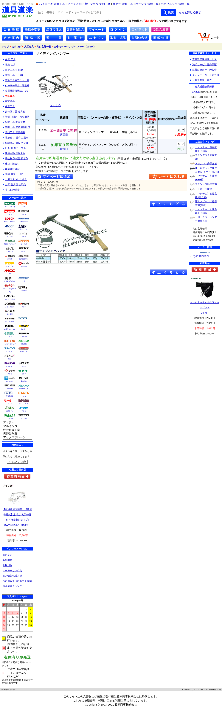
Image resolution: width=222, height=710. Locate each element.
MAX (23, 207)
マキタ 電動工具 (100, 3)
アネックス (23, 229)
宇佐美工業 (9, 396)
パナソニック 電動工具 (175, 3)
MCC (9, 274)
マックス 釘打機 (77, 3)
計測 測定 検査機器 (16, 116)
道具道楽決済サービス (203, 59)
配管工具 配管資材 (14, 122)
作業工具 (9, 106)
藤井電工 (10, 314)
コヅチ (23, 307)
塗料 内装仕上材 (13, 174)
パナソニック (23, 222)
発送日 (63, 133)
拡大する (55, 104)
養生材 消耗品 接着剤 (15, 158)
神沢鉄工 (24, 251)
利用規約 (7, 565)
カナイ (23, 374)
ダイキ (23, 366)
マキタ (9, 214)
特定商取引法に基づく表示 (17, 581)
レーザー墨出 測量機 (16, 85)
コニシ (9, 403)
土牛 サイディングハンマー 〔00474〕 (75, 46)
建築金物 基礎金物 (14, 153)
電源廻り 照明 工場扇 (15, 137)
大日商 (9, 259)
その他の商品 (201, 256)
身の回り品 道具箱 (14, 111)
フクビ (23, 411)
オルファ (24, 329)
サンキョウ (9, 366)
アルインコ (9, 351)
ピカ (9, 359)
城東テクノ (9, 411)
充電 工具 (9, 59)
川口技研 (10, 389)
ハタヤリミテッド (10, 344)
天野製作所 (17, 434)
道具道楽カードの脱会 (203, 69)
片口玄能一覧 (44, 46)
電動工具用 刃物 (13, 75)
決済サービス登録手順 (203, 64)
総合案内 (7, 554)
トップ (5, 46)
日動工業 (24, 344)
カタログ (16, 46)
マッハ (9, 229)
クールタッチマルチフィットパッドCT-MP (204, 307)
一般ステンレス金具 (15, 179)
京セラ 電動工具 (123, 3)
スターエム (9, 251)
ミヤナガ (24, 244)
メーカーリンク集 (12, 570)
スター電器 (23, 336)
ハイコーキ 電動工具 (52, 3)
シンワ (23, 322)
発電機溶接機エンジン (16, 90)
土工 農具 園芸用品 (14, 184)
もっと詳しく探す (190, 12)
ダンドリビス (23, 403)
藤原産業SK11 (24, 259)
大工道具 (29, 46)
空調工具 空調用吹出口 (16, 127)
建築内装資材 (11, 163)
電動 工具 (9, 64)
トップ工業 (9, 266)
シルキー (24, 290)
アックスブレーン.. (17, 437)
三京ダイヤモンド (10, 244)
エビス (9, 336)
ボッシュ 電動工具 (147, 3)
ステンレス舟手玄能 (206, 163)
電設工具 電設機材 (14, 132)
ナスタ (23, 396)
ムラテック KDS (9, 329)
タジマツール (9, 322)
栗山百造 (24, 381)
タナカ (9, 374)
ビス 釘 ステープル (14, 148)
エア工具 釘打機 (13, 69)
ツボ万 (23, 236)
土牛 (23, 281)
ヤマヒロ (24, 418)
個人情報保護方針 (12, 575)
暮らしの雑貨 (11, 189)
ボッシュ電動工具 (10, 222)
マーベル (24, 266)
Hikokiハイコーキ (9, 207)
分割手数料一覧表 (201, 80)
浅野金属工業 (23, 389)
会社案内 (7, 560)
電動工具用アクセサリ (16, 80)
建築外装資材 (11, 168)
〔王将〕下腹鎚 (203, 189)
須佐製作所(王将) (9, 281)
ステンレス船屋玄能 (206, 184)
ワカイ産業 (9, 418)
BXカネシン (10, 381)
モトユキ (10, 236)
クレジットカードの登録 (204, 75)
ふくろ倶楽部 (9, 307)
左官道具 (9, 101)
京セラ (23, 214)
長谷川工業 (23, 351)
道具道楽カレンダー (13, 586)
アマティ (17, 423)
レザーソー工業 (9, 299)
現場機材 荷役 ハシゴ (15, 142)
